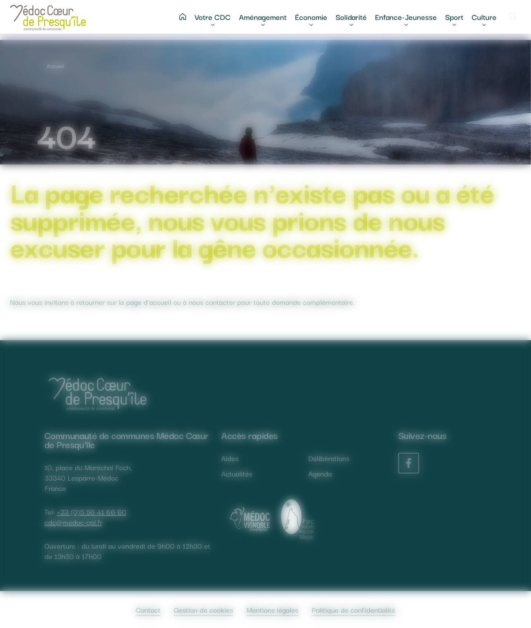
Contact (148, 609)
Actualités (236, 473)
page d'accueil (148, 301)
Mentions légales (272, 609)
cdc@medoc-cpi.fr (73, 521)
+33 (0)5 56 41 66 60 (92, 511)
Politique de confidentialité (353, 609)
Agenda (320, 473)
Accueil (55, 65)
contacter (220, 301)
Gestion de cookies (203, 609)
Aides (230, 458)
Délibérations (328, 458)
